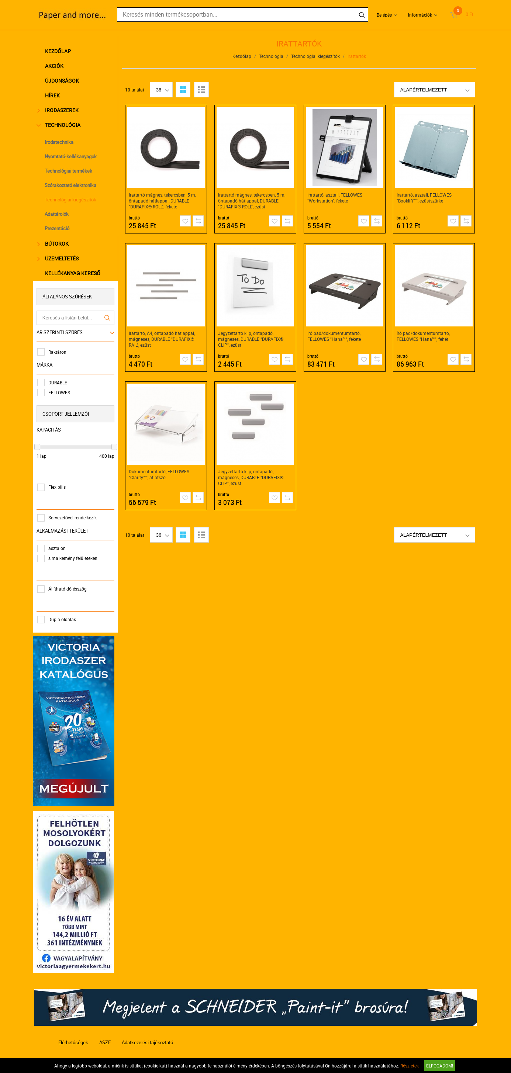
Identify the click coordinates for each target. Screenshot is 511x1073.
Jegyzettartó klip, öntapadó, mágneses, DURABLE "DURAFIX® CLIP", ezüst (250, 339)
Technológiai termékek (69, 170)
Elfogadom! (439, 1066)
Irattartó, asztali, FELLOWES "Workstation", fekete (334, 198)
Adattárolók (58, 214)
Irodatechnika (60, 142)
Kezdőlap (59, 51)
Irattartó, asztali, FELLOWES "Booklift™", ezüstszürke (424, 198)
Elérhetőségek (73, 1038)
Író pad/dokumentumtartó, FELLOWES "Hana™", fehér (423, 336)
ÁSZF (105, 1038)
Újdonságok (63, 80)
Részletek (409, 1066)
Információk (420, 15)
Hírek (53, 95)
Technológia (60, 125)
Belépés (384, 15)
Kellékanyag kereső (73, 273)
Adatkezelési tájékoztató (147, 1038)
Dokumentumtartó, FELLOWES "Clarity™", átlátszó (159, 474)
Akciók (55, 65)
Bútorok (54, 243)
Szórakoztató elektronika (71, 185)
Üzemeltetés (59, 258)
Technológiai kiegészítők (71, 199)
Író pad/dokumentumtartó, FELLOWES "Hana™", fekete (334, 336)
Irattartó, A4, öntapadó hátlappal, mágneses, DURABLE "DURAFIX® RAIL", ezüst (162, 339)
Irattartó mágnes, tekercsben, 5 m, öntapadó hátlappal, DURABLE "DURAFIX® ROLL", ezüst (251, 201)
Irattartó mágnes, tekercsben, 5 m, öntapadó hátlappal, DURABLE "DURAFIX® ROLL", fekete (162, 201)
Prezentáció (58, 228)
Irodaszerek (59, 110)
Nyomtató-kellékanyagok (72, 156)
